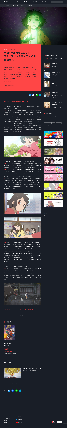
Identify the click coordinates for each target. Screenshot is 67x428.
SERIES (44, 1)
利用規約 (5, 420)
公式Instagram (7, 351)
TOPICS (26, 1)
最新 (47, 58)
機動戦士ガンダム (48, 123)
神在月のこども (11, 85)
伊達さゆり (55, 121)
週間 (51, 58)
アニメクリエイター (59, 118)
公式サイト (6, 348)
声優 (55, 116)
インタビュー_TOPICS (48, 116)
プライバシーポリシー (8, 418)
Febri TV (35, 1)
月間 (56, 58)
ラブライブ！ (47, 125)
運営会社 (5, 422)
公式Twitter (7, 349)
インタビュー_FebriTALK (49, 118)
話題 (54, 123)
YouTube (20, 422)
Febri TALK (16, 1)
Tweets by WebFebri (48, 215)
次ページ (19, 309)
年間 (61, 58)
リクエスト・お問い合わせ (9, 415)
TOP (4, 5)
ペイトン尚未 (59, 123)
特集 (8, 5)
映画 (6, 85)
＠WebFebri (20, 419)
